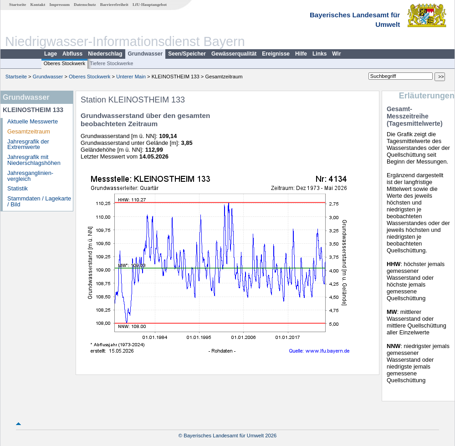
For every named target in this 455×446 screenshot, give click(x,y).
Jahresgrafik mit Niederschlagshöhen (34, 160)
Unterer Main (131, 76)
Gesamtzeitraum (28, 131)
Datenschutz (85, 4)
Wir (336, 54)
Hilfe (301, 54)
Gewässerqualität (233, 54)
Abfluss (72, 54)
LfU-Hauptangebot (150, 4)
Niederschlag (105, 54)
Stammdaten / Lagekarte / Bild (39, 201)
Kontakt (38, 4)
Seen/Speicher (187, 54)
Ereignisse (276, 54)
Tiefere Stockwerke (111, 63)
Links (319, 54)
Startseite (17, 4)
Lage (50, 54)
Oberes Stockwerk (64, 63)
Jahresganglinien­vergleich (30, 175)
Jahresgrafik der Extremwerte (28, 144)
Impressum (60, 4)
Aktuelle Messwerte (32, 121)
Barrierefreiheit (114, 4)
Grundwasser (145, 54)
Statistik (17, 188)
